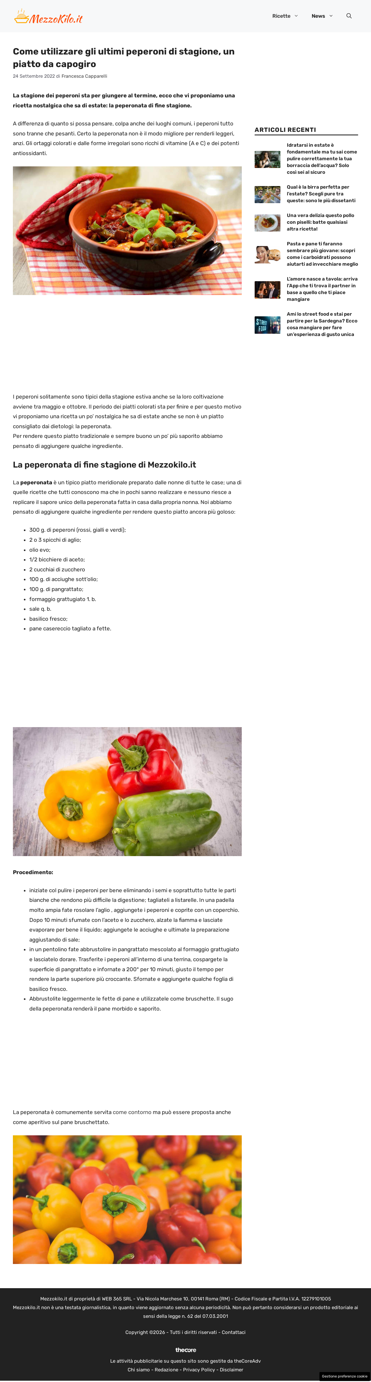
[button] (349, 16)
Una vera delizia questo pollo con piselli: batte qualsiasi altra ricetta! (320, 222)
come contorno (132, 1112)
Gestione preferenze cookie (344, 1376)
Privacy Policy (199, 1370)
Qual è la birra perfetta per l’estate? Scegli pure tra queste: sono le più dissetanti (321, 193)
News (326, 16)
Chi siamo (139, 1370)
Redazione (166, 1370)
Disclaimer (231, 1370)
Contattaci (234, 1332)
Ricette (288, 16)
